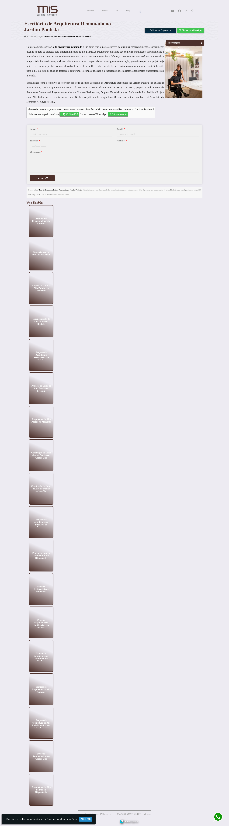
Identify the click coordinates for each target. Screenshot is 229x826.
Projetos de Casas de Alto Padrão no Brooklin (41, 388)
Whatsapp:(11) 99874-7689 (113, 814)
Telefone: (35, 141)
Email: (121, 129)
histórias (90, 11)
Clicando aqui (118, 114)
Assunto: (122, 141)
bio (117, 11)
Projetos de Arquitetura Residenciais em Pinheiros (41, 356)
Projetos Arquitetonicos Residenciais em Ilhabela (41, 624)
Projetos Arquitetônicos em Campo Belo (41, 756)
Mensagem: (36, 152)
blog (128, 11)
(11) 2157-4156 (69, 114)
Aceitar (86, 819)
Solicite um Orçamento (160, 30)
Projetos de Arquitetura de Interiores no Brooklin (41, 523)
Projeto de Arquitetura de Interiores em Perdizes (41, 657)
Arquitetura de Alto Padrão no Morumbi (41, 420)
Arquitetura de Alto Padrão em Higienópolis (41, 789)
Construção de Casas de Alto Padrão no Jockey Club (41, 488)
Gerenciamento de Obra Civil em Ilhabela (41, 321)
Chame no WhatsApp (190, 30)
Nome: (34, 129)
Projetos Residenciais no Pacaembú (41, 589)
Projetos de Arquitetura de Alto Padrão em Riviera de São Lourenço (41, 724)
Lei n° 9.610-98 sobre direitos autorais (55, 195)
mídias (105, 11)
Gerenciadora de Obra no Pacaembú (41, 253)
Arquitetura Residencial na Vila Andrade (41, 221)
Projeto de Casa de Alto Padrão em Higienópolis (41, 555)
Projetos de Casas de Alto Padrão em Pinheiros (41, 288)
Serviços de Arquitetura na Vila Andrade (41, 689)
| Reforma (146, 814)
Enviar (42, 178)
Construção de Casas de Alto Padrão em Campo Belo (41, 455)
